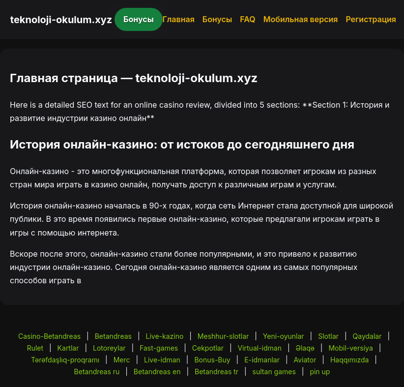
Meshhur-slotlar (223, 336)
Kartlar (68, 348)
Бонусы (138, 19)
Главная (179, 19)
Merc (122, 360)
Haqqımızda (349, 360)
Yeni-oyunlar (283, 336)
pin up (320, 371)
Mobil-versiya (350, 348)
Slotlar (328, 336)
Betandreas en (157, 371)
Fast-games (159, 348)
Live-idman (162, 360)
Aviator (304, 360)
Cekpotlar (208, 348)
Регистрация (371, 19)
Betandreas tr (216, 371)
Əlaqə (304, 348)
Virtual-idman (259, 348)
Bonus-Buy (212, 360)
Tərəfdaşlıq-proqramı (65, 360)
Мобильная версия (300, 19)
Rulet (35, 348)
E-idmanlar (262, 360)
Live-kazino (164, 336)
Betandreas (113, 336)
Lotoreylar (109, 348)
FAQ (247, 19)
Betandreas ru (97, 371)
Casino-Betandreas (49, 336)
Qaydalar (367, 336)
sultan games (274, 371)
